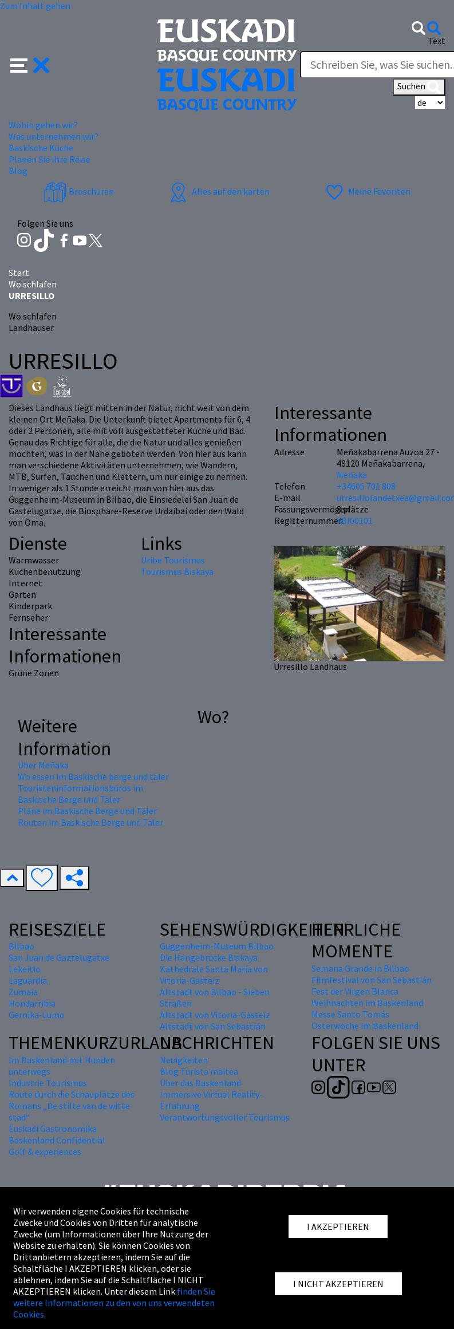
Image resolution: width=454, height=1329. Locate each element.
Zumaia (23, 991)
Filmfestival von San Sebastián (371, 979)
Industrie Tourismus (48, 1083)
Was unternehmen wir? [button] (53, 136)
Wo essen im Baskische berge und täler (93, 776)
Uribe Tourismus (173, 560)
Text (436, 40)
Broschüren (79, 191)
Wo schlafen (33, 284)
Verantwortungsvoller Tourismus (225, 1117)
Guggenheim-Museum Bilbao (217, 946)
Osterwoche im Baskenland (365, 1025)
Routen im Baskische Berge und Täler (90, 822)
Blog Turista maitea (199, 1071)
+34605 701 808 (366, 486)
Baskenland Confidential (57, 1140)
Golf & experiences (45, 1151)
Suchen (419, 87)
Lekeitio (25, 969)
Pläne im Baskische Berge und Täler (87, 811)
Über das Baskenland (200, 1083)
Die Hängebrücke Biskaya (209, 957)
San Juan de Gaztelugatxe (59, 957)
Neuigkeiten (184, 1060)
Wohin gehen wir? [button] (43, 125)
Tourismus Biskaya (177, 571)
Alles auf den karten (218, 191)
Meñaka (352, 474)
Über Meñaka (43, 765)
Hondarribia (32, 1003)
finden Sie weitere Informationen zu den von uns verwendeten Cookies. (114, 1302)
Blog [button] (18, 170)
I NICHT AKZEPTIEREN (338, 1283)
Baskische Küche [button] (41, 147)
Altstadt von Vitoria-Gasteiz (215, 1014)
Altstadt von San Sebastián (213, 1026)
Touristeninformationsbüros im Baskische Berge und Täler (80, 793)
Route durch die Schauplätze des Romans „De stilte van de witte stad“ (72, 1106)
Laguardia (28, 980)
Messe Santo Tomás (350, 1014)
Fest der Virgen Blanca (354, 991)
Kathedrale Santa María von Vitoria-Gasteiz (214, 974)
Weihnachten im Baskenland (367, 1002)
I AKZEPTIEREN (338, 1226)
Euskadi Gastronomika (53, 1128)
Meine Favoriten (366, 191)
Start (19, 272)
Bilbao (21, 946)
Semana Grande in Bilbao (360, 968)
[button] (30, 64)
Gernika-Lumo (37, 1014)
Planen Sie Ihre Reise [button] (49, 159)
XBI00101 (355, 520)
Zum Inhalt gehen (35, 5)
